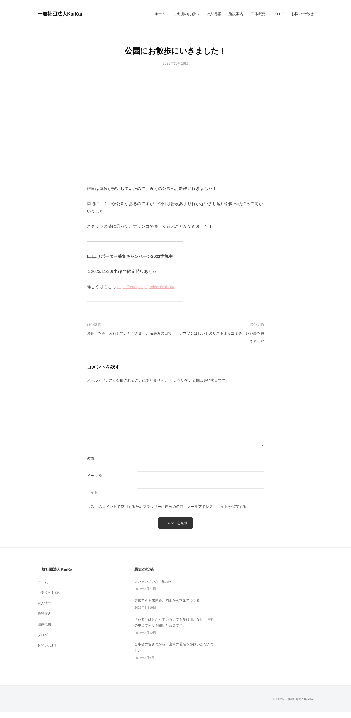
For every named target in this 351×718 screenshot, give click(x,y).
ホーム (160, 14)
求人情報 (213, 14)
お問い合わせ (302, 14)
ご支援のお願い (186, 14)
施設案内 (235, 14)
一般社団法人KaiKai (62, 14)
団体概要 (258, 14)
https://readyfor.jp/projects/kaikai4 (148, 286)
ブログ (278, 14)
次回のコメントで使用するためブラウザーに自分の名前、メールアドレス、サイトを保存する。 (170, 506)
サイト (92, 493)
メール (95, 476)
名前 (93, 459)
